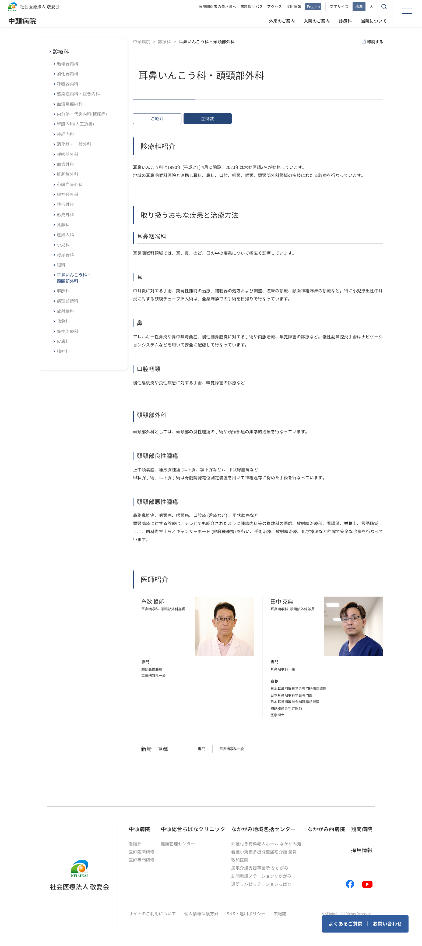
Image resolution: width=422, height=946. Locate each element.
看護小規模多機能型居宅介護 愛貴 (264, 852)
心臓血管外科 (70, 184)
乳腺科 (63, 225)
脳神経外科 (67, 194)
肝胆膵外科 (67, 174)
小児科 (63, 245)
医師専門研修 (141, 860)
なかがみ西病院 (326, 829)
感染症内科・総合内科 (78, 94)
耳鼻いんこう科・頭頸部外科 (74, 278)
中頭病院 (22, 21)
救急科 (63, 321)
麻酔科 (63, 291)
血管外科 (65, 164)
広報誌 (279, 914)
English (313, 6)
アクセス (274, 6)
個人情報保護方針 (201, 914)
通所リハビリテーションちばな (261, 884)
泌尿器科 (65, 255)
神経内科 (65, 134)
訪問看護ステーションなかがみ (261, 876)
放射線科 (65, 311)
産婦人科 (65, 235)
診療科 (345, 21)
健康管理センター (178, 844)
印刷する (375, 42)
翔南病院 (361, 829)
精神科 (63, 351)
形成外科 (65, 215)
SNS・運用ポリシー (246, 914)
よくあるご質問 (346, 923)
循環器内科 (67, 64)
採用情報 (293, 6)
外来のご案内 (282, 21)
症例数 (207, 119)
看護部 (135, 844)
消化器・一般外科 (74, 144)
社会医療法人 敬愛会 (40, 7)
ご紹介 (157, 119)
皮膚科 (63, 341)
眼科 (61, 265)
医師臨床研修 (141, 852)
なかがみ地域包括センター (263, 829)
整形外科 (65, 204)
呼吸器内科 (67, 84)
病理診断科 (67, 301)
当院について (374, 21)
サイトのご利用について (152, 914)
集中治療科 (67, 331)
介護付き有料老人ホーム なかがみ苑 (266, 844)
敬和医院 (239, 860)
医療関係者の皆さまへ (217, 6)
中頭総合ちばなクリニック (193, 829)
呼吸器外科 (67, 154)
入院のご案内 (317, 21)
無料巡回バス (251, 6)
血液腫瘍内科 (70, 104)
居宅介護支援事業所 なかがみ (259, 868)
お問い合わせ (387, 923)
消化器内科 (67, 74)
